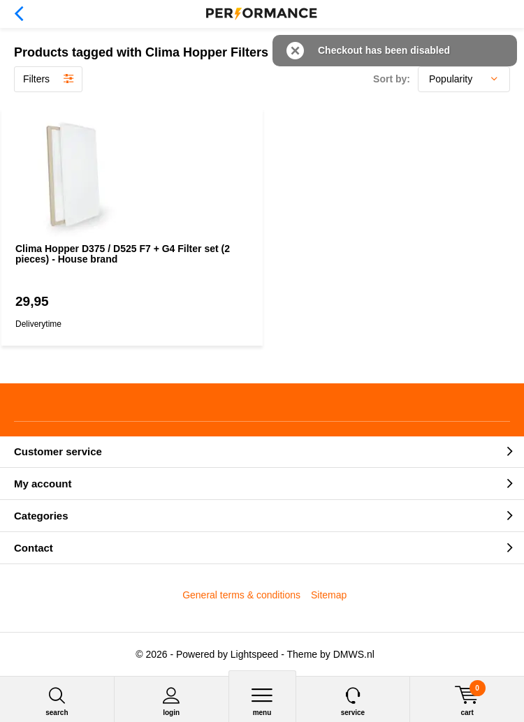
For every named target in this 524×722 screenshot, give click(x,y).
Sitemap (329, 595)
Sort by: (391, 78)
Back (18, 14)
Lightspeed (255, 654)
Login (171, 701)
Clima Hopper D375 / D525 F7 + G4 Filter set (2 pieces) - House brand (122, 254)
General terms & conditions (241, 595)
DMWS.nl (353, 654)
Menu (262, 701)
